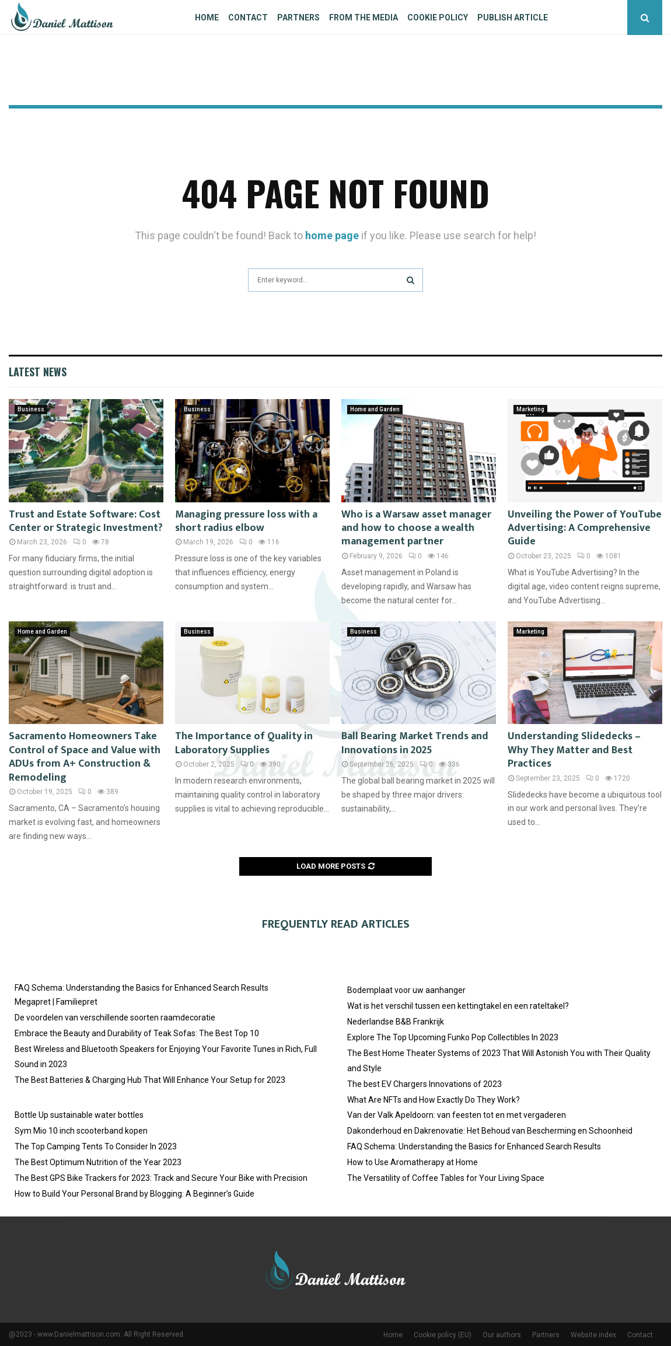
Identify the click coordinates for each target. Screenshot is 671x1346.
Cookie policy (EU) (442, 1335)
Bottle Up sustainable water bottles (79, 1115)
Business (31, 409)
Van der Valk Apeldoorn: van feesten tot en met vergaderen (456, 1115)
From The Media (363, 17)
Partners (298, 17)
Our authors (502, 1335)
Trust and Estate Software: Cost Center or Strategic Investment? (86, 521)
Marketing (530, 409)
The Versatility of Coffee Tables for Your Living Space (445, 1178)
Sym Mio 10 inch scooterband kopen (81, 1130)
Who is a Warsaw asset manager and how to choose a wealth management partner (416, 528)
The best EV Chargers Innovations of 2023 (424, 1084)
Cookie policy (437, 17)
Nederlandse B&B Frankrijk (395, 1021)
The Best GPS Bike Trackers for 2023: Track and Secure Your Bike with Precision (161, 1178)
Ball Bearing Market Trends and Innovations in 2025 (414, 743)
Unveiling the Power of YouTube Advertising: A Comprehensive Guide (585, 528)
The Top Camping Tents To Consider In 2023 (96, 1146)
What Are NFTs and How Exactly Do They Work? (433, 1099)
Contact (248, 17)
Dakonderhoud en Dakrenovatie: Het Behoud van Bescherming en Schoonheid (489, 1130)
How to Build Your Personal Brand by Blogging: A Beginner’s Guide (134, 1193)
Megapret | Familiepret (56, 1001)
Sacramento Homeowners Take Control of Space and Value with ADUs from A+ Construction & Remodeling (84, 757)
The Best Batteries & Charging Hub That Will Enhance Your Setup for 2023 (150, 1080)
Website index (593, 1335)
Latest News (38, 371)
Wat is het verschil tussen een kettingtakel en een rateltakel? (458, 1006)
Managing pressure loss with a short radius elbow (246, 521)
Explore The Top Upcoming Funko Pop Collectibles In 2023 (452, 1037)
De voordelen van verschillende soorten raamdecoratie (115, 1017)
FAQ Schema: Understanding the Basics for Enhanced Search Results (141, 987)
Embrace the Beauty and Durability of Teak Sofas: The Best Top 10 (137, 1033)
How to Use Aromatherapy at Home (412, 1162)
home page (332, 235)
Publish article (512, 17)
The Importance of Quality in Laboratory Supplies (244, 743)
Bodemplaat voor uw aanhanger (406, 990)
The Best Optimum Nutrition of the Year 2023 (98, 1162)
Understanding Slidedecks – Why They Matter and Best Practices (574, 750)
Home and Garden (375, 409)
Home (207, 17)
